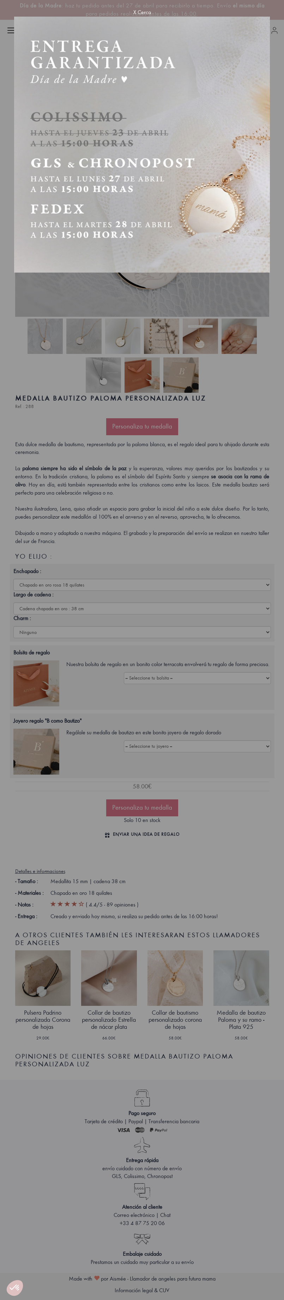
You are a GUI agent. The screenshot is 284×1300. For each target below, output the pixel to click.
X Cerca (142, 12)
